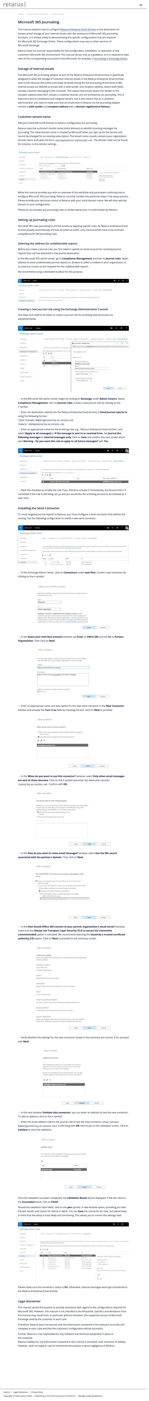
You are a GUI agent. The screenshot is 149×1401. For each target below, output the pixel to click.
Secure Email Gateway (37, 14)
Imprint (7, 1392)
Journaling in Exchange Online (111, 58)
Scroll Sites (50, 1396)
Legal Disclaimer (20, 1392)
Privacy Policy (37, 1392)
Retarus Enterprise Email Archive (78, 29)
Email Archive (57, 14)
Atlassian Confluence (66, 1396)
